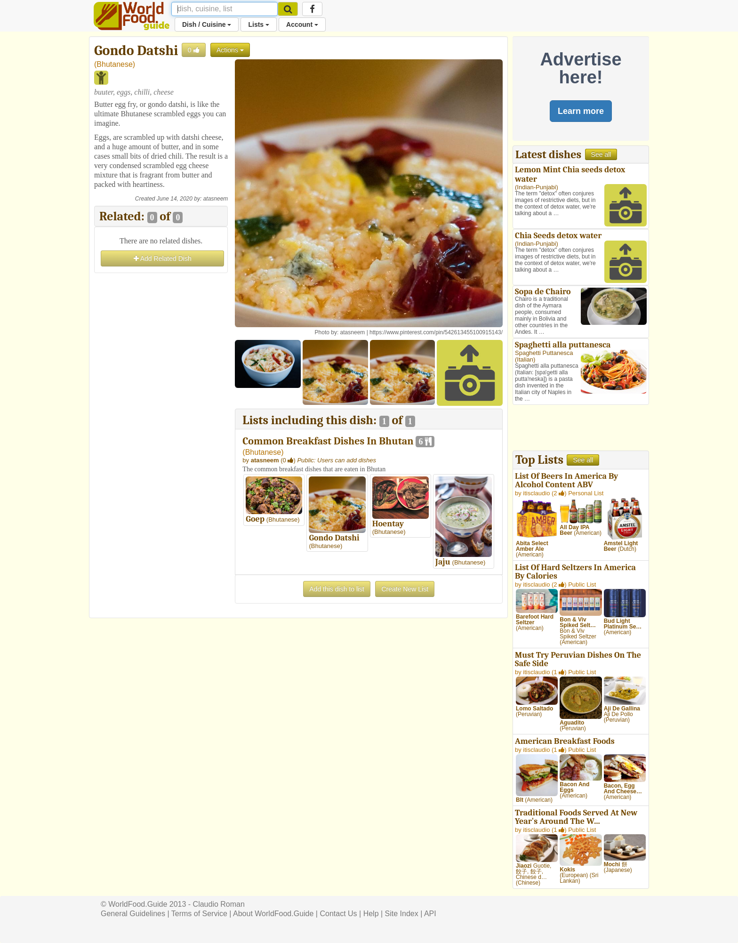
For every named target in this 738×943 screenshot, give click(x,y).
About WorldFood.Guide (273, 914)
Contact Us (338, 914)
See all (601, 154)
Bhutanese (114, 64)
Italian (525, 359)
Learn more (581, 111)
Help (371, 914)
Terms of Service (199, 914)
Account (302, 24)
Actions (230, 50)
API (430, 914)
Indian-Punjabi (536, 187)
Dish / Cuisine (206, 24)
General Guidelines (133, 914)
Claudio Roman (219, 904)
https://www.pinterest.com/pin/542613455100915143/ (436, 332)
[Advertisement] (161, 416)
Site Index (401, 914)
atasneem (215, 198)
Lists (258, 24)
